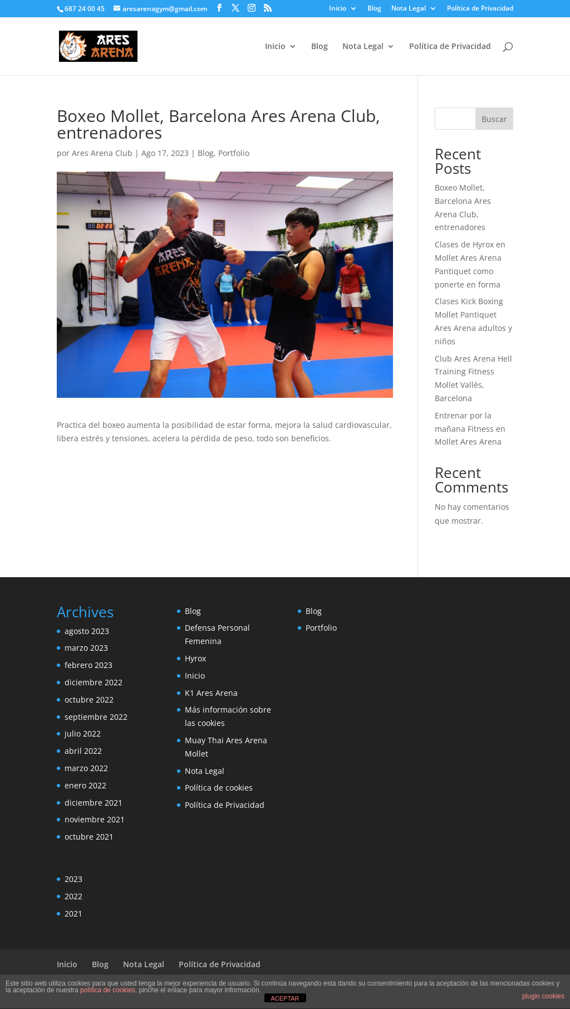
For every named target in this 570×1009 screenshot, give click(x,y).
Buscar (494, 119)
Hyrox (195, 658)
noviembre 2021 (95, 819)
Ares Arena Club (102, 153)
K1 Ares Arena (211, 693)
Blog (374, 9)
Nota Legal (408, 9)
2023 (73, 879)
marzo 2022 (86, 768)
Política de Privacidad (480, 9)
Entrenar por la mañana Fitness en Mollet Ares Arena (470, 428)
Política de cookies (219, 787)
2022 (73, 896)
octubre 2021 (89, 836)
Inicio (337, 9)
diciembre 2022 (93, 682)
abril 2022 (83, 750)
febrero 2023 (88, 665)
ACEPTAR (285, 998)
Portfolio (233, 153)
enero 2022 (85, 785)
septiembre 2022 (96, 716)
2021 (73, 913)
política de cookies (107, 990)
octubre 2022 (89, 699)
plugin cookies (543, 996)
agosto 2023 (87, 631)
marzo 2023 (86, 647)
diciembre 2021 (93, 802)
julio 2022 (83, 733)
